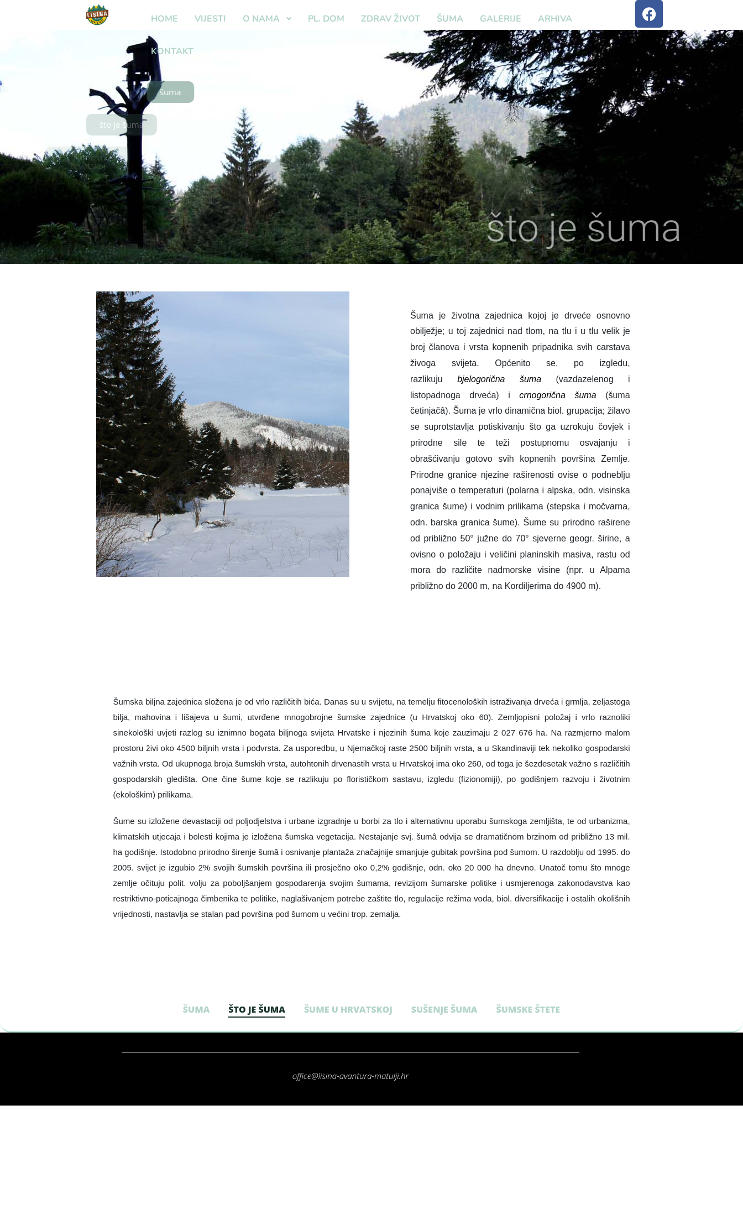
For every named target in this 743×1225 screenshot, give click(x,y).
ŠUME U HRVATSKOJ (348, 1009)
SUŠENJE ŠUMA (444, 1009)
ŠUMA (196, 1009)
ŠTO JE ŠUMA (256, 1009)
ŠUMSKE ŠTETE (528, 1009)
